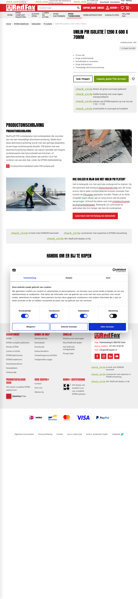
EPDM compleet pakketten (22, 15)
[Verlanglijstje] (122, 7)
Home (8, 24)
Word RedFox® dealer (72, 343)
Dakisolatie (36, 24)
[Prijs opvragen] (111, 79)
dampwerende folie (108, 187)
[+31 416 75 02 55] (109, 346)
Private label (68, 353)
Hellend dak (126, 15)
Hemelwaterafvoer (92, 15)
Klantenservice (41, 338)
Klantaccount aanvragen (73, 338)
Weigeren (30, 327)
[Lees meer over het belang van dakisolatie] (95, 216)
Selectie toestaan (69, 327)
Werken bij (39, 392)
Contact (38, 383)
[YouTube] (116, 356)
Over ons (38, 388)
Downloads (104, 2)
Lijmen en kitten (46, 15)
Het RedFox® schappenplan (69, 348)
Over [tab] (108, 278)
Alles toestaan (107, 327)
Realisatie (117, 434)
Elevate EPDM (35, 15)
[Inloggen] (83, 79)
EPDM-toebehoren (74, 15)
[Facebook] (97, 356)
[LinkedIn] (110, 356)
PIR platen (88, 194)
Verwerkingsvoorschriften (46, 355)
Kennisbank (115, 2)
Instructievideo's (42, 351)
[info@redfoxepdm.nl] (106, 350)
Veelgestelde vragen (43, 359)
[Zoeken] (54, 7)
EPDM (9, 15)
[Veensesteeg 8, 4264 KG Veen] (110, 342)
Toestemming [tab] (29, 278)
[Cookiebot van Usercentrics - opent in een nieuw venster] (114, 270)
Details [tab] (69, 278)
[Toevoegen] (133, 79)
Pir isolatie (48, 24)
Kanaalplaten (112, 15)
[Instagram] (103, 356)
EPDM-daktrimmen (59, 15)
